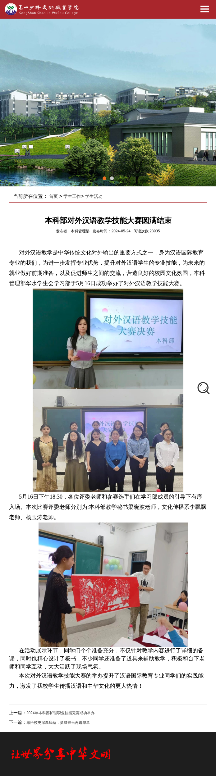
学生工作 (72, 196)
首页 (53, 196)
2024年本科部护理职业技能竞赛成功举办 (60, 713)
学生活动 (94, 196)
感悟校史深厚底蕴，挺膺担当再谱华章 (58, 722)
